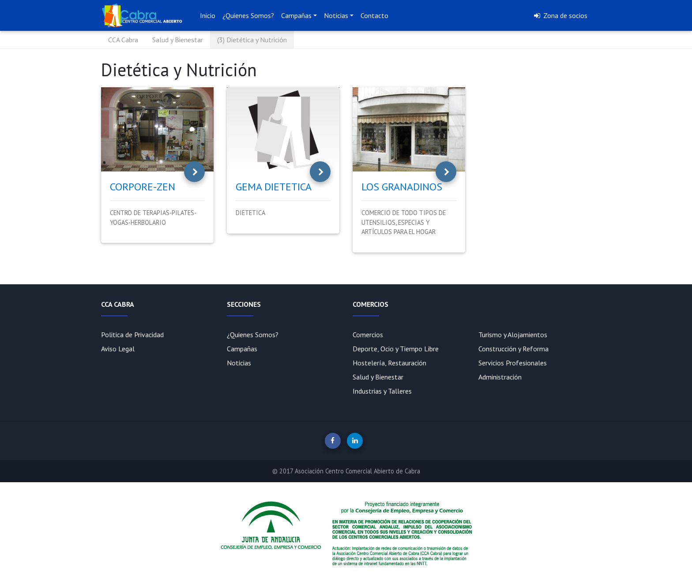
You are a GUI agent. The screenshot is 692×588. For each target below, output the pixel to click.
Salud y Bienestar (177, 39)
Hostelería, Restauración (389, 362)
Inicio (207, 15)
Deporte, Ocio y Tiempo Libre (396, 348)
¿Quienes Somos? (248, 15)
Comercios (368, 334)
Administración (500, 376)
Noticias (336, 15)
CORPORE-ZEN (142, 187)
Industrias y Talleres (382, 391)
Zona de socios (560, 15)
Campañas (296, 15)
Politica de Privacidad (132, 334)
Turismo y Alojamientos (512, 334)
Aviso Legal (118, 348)
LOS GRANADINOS (401, 187)
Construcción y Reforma (513, 348)
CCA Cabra (123, 39)
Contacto (374, 15)
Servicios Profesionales (512, 362)
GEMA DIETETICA (274, 187)
